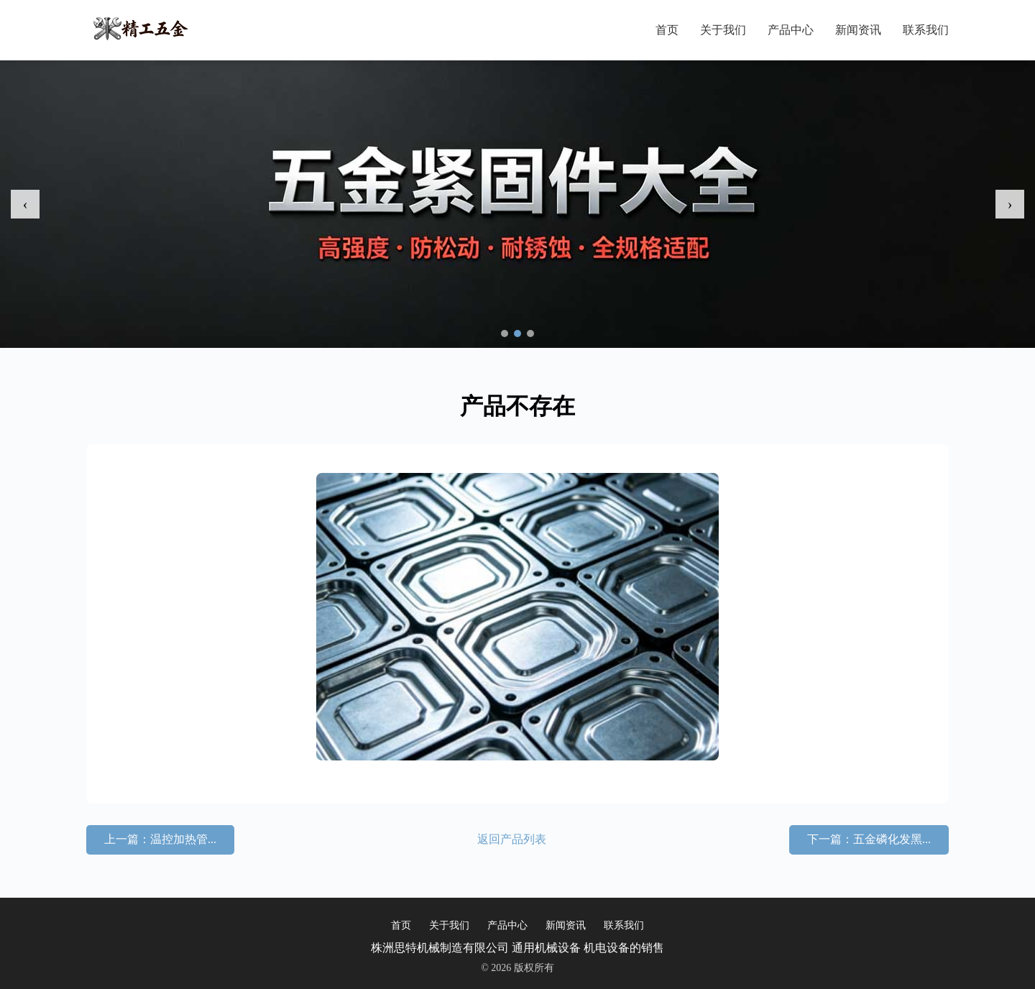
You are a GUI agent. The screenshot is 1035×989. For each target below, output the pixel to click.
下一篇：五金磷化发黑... (869, 839)
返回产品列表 (511, 839)
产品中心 (791, 30)
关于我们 (723, 30)
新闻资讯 (858, 30)
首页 (667, 30)
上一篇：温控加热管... (160, 839)
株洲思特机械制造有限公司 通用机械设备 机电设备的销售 (517, 948)
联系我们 (926, 30)
